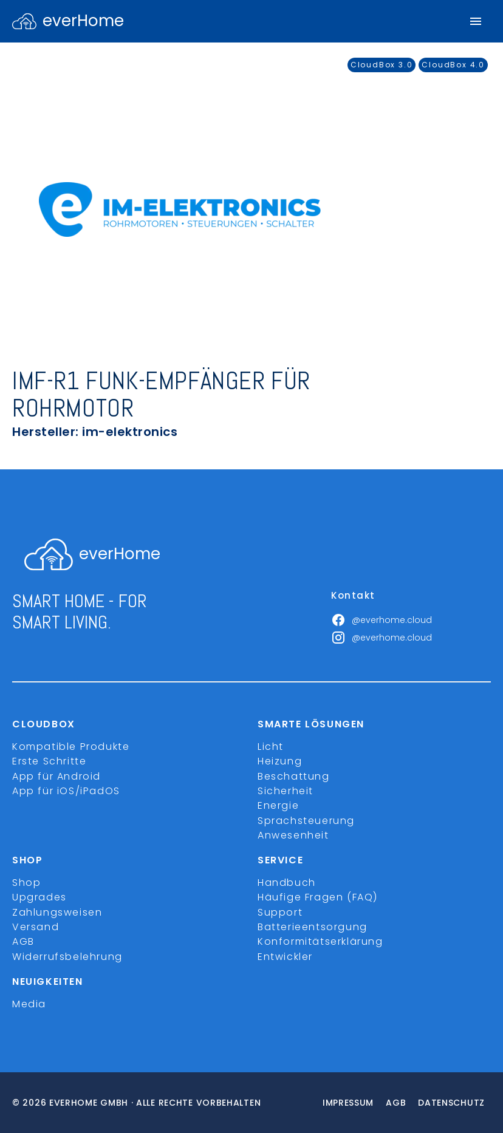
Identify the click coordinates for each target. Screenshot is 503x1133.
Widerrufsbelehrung (67, 957)
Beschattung (294, 776)
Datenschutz (451, 1103)
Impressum (348, 1103)
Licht (271, 747)
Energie (278, 805)
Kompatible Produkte (70, 747)
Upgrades (39, 897)
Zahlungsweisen (57, 912)
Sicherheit (285, 791)
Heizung (280, 761)
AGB (23, 941)
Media (29, 1004)
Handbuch (287, 883)
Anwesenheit (293, 835)
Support (280, 912)
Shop (26, 883)
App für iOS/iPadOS (66, 791)
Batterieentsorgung (313, 927)
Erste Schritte (49, 761)
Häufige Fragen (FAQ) (318, 897)
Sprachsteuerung (306, 821)
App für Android (56, 776)
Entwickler (285, 957)
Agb (396, 1103)
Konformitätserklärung (320, 941)
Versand (35, 927)
